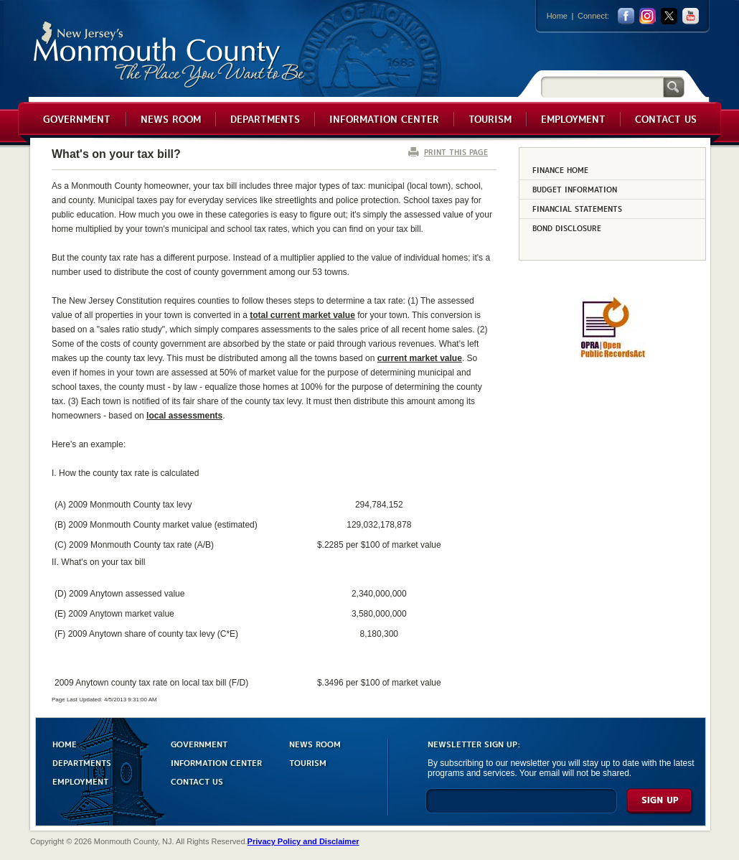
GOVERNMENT (199, 743)
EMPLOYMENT (80, 781)
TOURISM (307, 762)
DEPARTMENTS (81, 762)
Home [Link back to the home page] (557, 15)
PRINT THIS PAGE (456, 151)
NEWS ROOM (315, 743)
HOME (64, 743)
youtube (690, 16)
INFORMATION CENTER (216, 762)
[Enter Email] (521, 807)
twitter (669, 16)
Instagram (647, 16)
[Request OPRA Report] (612, 355)
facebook (626, 16)
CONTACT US (197, 781)
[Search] (602, 86)
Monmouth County (170, 55)
